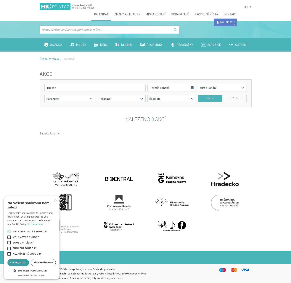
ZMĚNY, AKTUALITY (127, 14)
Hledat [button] (210, 98)
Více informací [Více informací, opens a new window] (35, 224)
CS (245, 7)
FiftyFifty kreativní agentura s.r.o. (105, 278)
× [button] (55, 200)
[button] (31, 271)
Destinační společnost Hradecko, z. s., (77, 273)
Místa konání (156, 14)
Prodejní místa (206, 14)
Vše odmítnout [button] (43, 262)
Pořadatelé (180, 14)
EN (250, 7)
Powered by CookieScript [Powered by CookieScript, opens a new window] (31, 275)
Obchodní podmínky (104, 269)
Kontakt (230, 14)
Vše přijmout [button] (18, 262)
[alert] (32, 237)
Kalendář (101, 14)
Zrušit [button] (235, 98)
